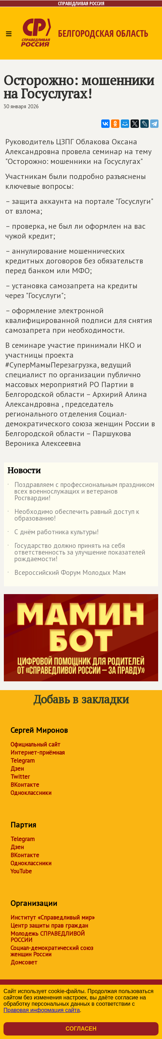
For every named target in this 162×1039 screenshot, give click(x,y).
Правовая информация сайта (41, 1010)
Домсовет (23, 962)
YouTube (21, 871)
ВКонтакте (24, 785)
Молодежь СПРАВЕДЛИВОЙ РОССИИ (47, 936)
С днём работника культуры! (53, 533)
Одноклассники (30, 793)
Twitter (20, 776)
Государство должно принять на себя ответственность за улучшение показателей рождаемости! (76, 552)
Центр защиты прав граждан (49, 925)
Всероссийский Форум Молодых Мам (66, 573)
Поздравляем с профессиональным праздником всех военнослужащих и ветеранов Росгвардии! (80, 491)
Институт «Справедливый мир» (52, 917)
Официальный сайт (35, 744)
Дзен (17, 768)
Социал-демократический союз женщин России (51, 951)
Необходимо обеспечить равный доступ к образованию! (73, 515)
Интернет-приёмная (37, 752)
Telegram (22, 760)
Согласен (81, 1029)
